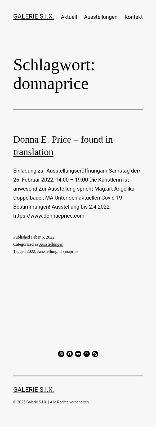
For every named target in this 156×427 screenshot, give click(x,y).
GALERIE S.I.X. (33, 16)
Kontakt (133, 17)
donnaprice (68, 251)
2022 (31, 251)
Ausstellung (47, 251)
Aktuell (69, 17)
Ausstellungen (100, 17)
